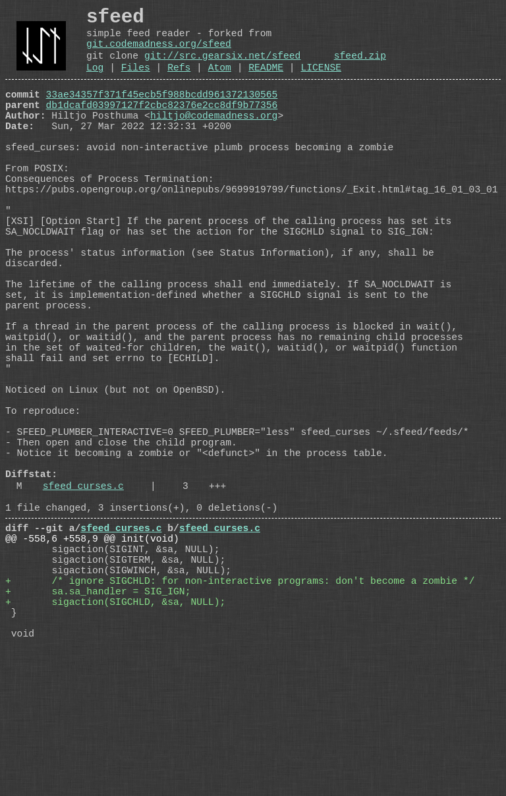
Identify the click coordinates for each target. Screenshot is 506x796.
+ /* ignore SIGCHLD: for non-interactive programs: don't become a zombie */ (239, 713)
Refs (178, 81)
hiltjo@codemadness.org (213, 137)
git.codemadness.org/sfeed (158, 52)
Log (94, 81)
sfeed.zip (360, 67)
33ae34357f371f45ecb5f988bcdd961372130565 (162, 111)
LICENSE (320, 81)
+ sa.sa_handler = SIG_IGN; (97, 726)
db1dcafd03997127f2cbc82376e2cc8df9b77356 (162, 124)
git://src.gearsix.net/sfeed (222, 67)
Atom (219, 81)
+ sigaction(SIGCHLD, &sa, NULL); (115, 740)
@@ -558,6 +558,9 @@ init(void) (92, 661)
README (265, 81)
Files (135, 81)
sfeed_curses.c (83, 600)
